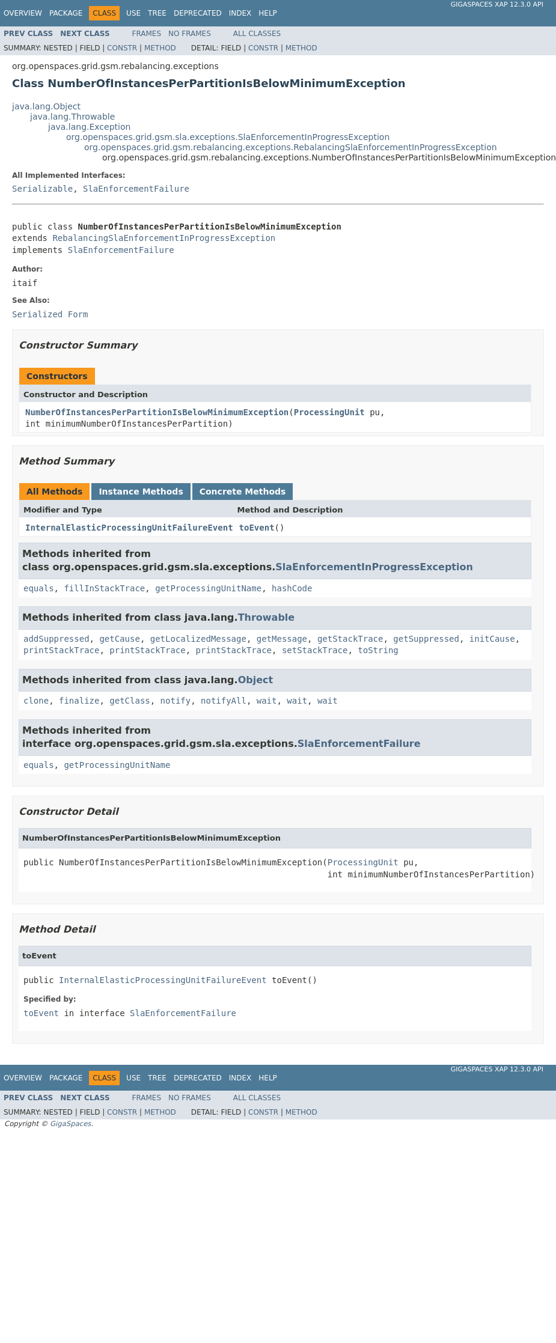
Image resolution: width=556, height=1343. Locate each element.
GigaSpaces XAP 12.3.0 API (497, 4)
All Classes (257, 33)
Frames (147, 33)
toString (378, 650)
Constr (122, 48)
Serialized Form (50, 314)
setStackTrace (315, 650)
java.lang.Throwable (72, 116)
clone (36, 700)
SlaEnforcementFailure (136, 188)
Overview (23, 13)
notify (175, 700)
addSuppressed (56, 639)
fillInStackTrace (104, 588)
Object (255, 680)
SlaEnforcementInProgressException (374, 567)
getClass (129, 700)
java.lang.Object (46, 106)
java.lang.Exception (89, 127)
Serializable (42, 188)
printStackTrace (61, 650)
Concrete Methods (243, 491)
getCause (119, 639)
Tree (157, 13)
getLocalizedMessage (198, 639)
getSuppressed (426, 639)
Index (240, 13)
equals (38, 588)
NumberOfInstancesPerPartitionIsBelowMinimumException (157, 412)
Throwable (266, 617)
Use (133, 13)
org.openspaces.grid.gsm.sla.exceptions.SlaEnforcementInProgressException (228, 137)
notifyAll (223, 700)
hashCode (292, 588)
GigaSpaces (70, 1123)
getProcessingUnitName (208, 588)
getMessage (282, 639)
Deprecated (198, 13)
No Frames (189, 33)
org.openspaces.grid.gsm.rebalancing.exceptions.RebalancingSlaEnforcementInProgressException (290, 147)
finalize (79, 700)
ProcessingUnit (329, 412)
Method (160, 48)
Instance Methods (141, 491)
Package (65, 13)
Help (267, 13)
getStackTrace (350, 639)
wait (267, 700)
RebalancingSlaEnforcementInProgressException (163, 238)
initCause (492, 639)
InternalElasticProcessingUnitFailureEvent (129, 527)
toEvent (257, 527)
